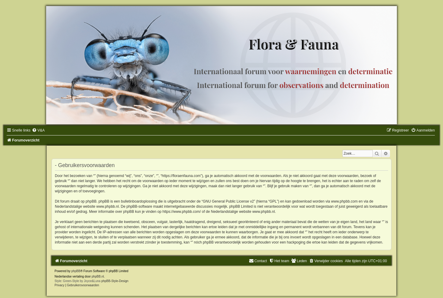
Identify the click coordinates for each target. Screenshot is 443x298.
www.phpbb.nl (107, 206)
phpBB (75, 271)
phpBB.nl (98, 276)
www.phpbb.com (344, 201)
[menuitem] (38, 130)
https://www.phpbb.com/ (181, 212)
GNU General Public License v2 (228, 201)
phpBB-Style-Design (114, 281)
